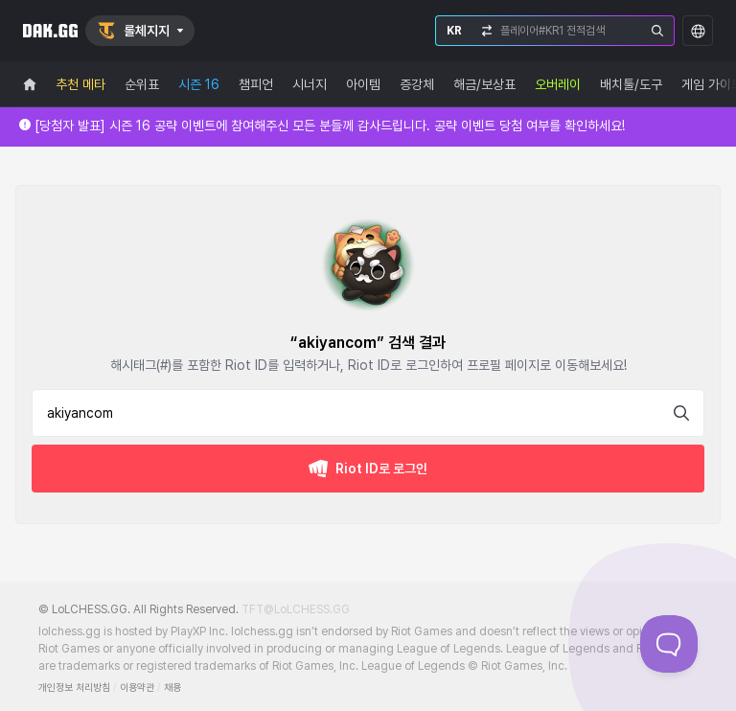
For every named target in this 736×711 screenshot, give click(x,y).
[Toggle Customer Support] (669, 644)
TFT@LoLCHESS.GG (296, 609)
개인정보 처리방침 (74, 687)
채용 (172, 687)
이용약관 (137, 687)
